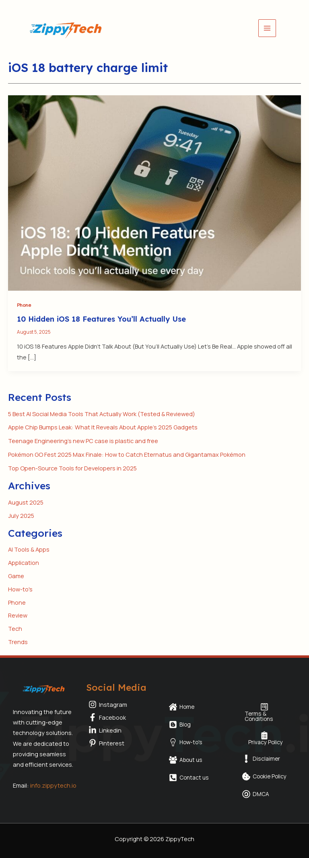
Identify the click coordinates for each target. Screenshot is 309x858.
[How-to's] (185, 742)
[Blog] (180, 724)
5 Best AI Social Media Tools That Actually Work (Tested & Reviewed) (101, 414)
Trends (18, 642)
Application (23, 562)
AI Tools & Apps (28, 549)
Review (17, 615)
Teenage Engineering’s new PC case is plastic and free (83, 441)
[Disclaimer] (261, 759)
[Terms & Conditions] (264, 712)
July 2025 (21, 515)
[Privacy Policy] (264, 738)
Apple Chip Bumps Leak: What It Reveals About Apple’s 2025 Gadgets (103, 427)
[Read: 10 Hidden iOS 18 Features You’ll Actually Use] (154, 192)
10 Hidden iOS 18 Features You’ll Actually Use (101, 319)
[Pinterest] (118, 743)
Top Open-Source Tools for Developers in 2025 (72, 468)
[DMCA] (255, 794)
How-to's (20, 589)
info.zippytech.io (53, 785)
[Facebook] (118, 717)
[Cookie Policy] (264, 776)
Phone (24, 305)
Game (16, 576)
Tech (15, 628)
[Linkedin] (118, 730)
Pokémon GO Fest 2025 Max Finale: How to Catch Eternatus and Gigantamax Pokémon (126, 454)
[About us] (185, 760)
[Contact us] (189, 777)
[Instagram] (118, 704)
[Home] (181, 707)
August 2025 (25, 502)
